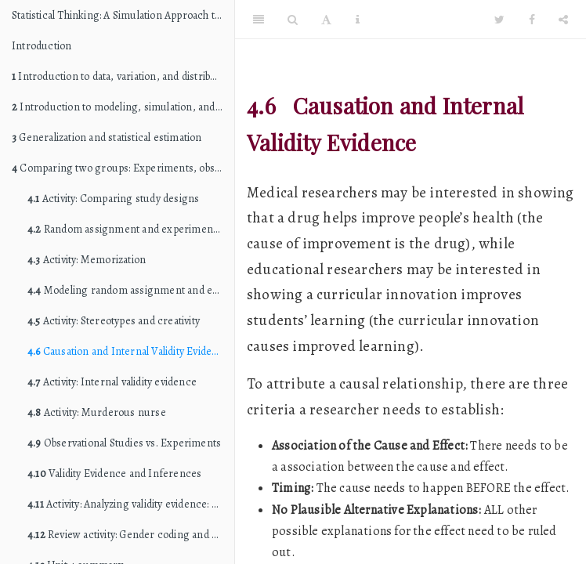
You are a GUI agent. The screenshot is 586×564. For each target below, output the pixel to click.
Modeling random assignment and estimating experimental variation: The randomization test (130, 290)
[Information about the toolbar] (357, 19)
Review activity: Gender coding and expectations (130, 534)
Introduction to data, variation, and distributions (123, 76)
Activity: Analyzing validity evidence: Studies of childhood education (130, 504)
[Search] (292, 19)
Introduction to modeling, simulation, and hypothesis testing (123, 106)
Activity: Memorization (86, 259)
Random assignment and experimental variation (130, 229)
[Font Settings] (326, 19)
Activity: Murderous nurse (96, 412)
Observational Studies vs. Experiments (124, 443)
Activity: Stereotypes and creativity (113, 320)
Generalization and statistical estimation (107, 137)
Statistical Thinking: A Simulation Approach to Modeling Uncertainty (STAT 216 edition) (123, 15)
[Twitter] (499, 19)
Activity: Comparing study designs (113, 198)
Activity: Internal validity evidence (112, 381)
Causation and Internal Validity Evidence (128, 351)
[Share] (563, 19)
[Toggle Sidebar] (258, 19)
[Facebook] (532, 19)
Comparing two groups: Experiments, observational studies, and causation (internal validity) (123, 168)
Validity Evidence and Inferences (114, 473)
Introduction (41, 45)
